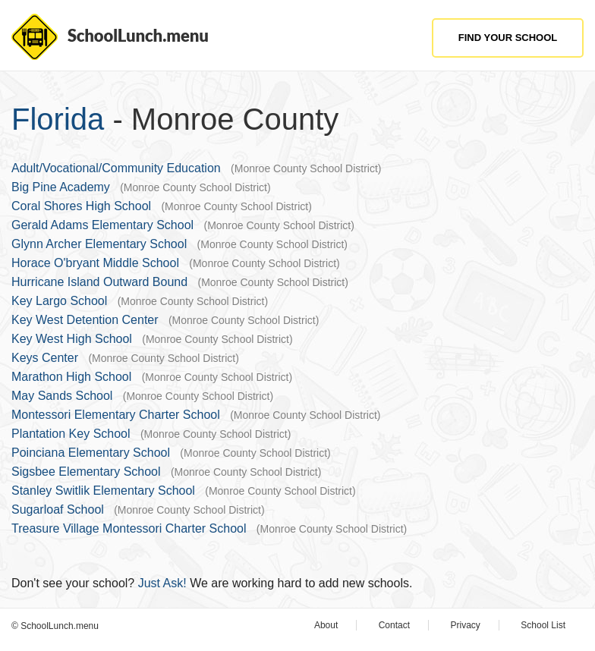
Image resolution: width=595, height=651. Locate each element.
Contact (394, 625)
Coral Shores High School (81, 206)
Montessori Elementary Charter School (115, 414)
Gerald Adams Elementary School (102, 225)
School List (543, 625)
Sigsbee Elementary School (86, 471)
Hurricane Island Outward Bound (99, 281)
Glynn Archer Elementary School (99, 243)
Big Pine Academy (60, 187)
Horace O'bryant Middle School (95, 262)
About (326, 625)
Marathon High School (71, 376)
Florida (57, 119)
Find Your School (508, 37)
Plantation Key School (71, 433)
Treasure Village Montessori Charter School (128, 528)
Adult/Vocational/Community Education (116, 168)
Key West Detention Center (85, 319)
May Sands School (61, 395)
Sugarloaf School (57, 509)
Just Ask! (162, 583)
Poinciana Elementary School (90, 452)
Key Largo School (59, 300)
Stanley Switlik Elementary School (103, 490)
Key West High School (71, 338)
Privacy (465, 625)
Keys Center (44, 357)
